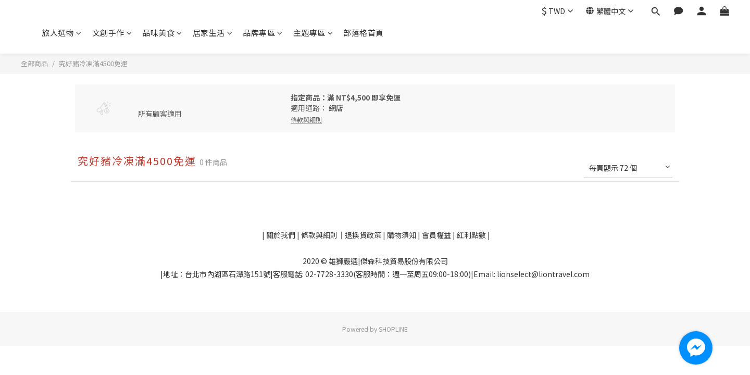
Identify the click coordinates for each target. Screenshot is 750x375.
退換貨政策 (364, 235)
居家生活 (213, 32)
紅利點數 (472, 235)
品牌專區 (263, 32)
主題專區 (313, 32)
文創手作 (112, 32)
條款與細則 (319, 235)
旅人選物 (62, 32)
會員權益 (436, 235)
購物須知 (402, 235)
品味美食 (162, 32)
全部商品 (34, 63)
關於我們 (280, 235)
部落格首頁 (363, 32)
